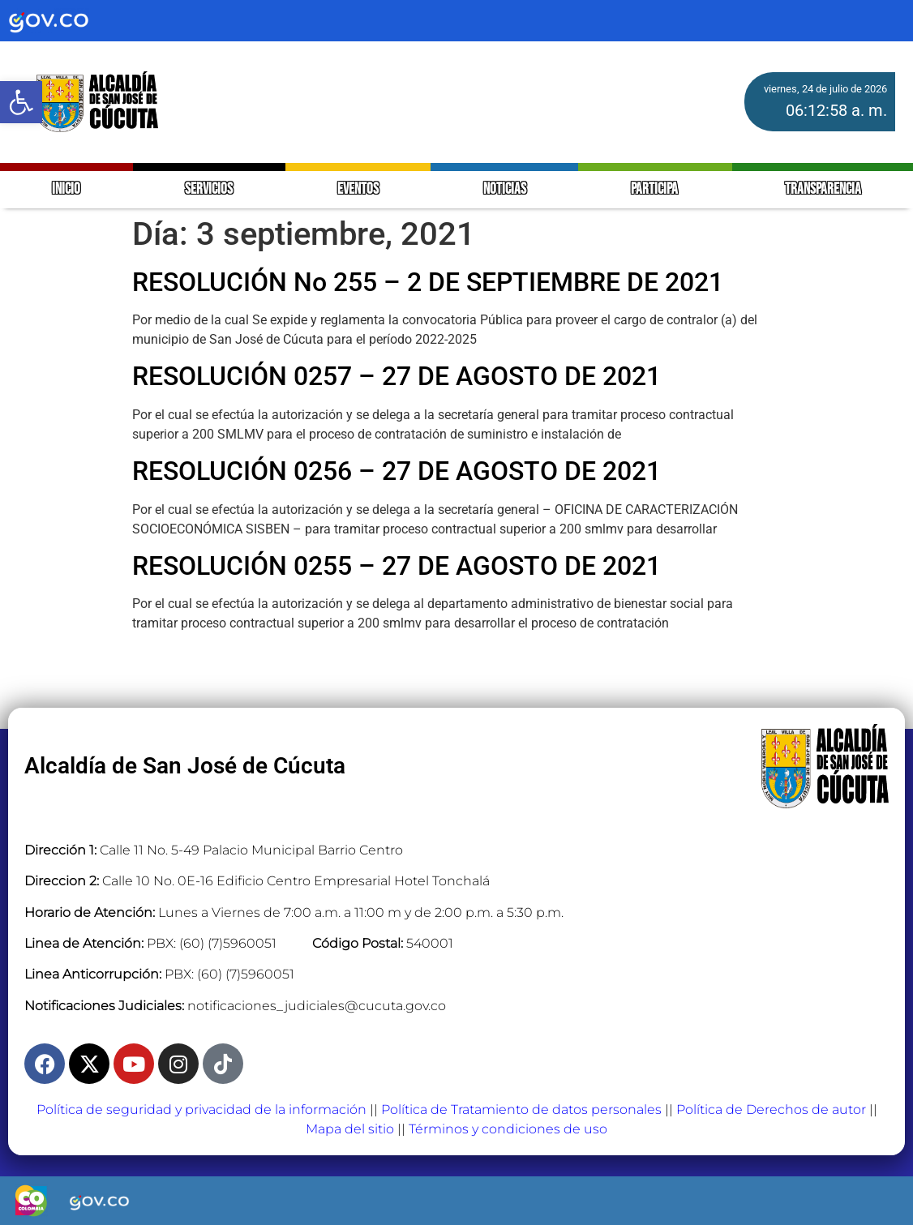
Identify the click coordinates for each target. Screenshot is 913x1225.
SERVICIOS (209, 189)
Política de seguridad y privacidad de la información (201, 1109)
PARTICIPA (655, 189)
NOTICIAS (504, 189)
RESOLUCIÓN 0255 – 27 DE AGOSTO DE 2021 (396, 565)
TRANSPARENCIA (823, 189)
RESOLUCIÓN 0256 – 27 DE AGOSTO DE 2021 (396, 471)
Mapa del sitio (350, 1129)
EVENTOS (358, 189)
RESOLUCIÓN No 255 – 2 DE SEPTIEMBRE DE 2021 (427, 282)
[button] (21, 102)
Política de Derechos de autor (771, 1109)
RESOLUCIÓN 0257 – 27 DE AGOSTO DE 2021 (396, 376)
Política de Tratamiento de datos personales (521, 1109)
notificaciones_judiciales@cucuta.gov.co (316, 1005)
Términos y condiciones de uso (508, 1129)
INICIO (66, 189)
